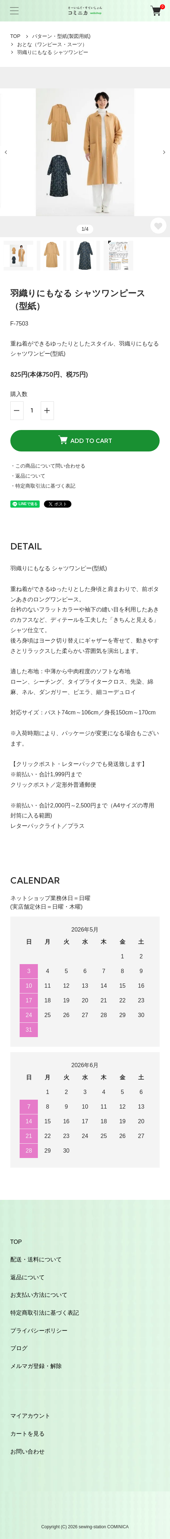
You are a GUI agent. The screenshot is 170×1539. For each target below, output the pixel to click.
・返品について (27, 476)
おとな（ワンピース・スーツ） (52, 44)
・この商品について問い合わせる (47, 466)
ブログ (19, 1348)
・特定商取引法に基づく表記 (42, 486)
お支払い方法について (39, 1295)
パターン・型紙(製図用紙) (61, 36)
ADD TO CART (85, 440)
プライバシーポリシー (39, 1331)
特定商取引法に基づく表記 (44, 1313)
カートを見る (27, 1434)
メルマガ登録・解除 (36, 1366)
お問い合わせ (27, 1451)
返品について (27, 1277)
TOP (15, 36)
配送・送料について (36, 1259)
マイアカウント (30, 1416)
